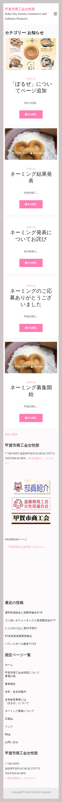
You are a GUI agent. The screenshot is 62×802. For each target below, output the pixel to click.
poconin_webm (41, 63)
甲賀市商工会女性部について (22, 672)
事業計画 (10, 676)
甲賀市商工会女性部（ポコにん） (27, 546)
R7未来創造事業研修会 (18, 636)
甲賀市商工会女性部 (20, 9)
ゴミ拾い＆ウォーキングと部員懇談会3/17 (30, 620)
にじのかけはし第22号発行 (21, 628)
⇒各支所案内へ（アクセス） (21, 778)
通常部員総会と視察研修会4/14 (23, 612)
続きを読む (31, 114)
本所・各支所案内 (15, 691)
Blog (7, 734)
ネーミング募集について (19, 710)
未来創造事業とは (15, 699)
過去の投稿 (11, 434)
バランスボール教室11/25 (20, 643)
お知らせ (31, 78)
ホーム (9, 664)
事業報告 (10, 684)
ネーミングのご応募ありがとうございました (31, 298)
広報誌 (9, 718)
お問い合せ (11, 742)
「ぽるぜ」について (17, 703)
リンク (9, 726)
